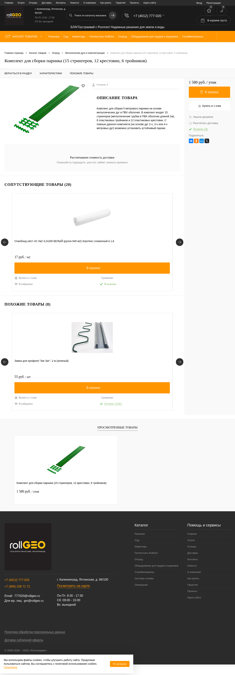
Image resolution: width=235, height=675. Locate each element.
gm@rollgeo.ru (34, 608)
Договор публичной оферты (24, 648)
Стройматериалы (144, 580)
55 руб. (22, 381)
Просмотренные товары (117, 435)
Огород (139, 567)
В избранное (23, 284)
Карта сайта (150, 2)
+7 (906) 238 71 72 (17, 594)
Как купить (105, 2)
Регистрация (213, 2)
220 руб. (130, 381)
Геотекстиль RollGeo (146, 560)
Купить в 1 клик (25, 277)
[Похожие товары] (4, 368)
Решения (140, 541)
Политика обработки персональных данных (35, 639)
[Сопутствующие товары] (4, 244)
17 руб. (22, 257)
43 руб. (76, 257)
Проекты (134, 2)
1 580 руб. (28, 499)
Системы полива (144, 586)
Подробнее (10, 667)
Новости (74, 2)
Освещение (141, 592)
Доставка (47, 2)
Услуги (21, 2)
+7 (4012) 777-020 (17, 587)
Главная (9, 2)
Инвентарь (141, 554)
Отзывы (33, 2)
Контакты (61, 2)
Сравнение (48, 278)
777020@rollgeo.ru (27, 603)
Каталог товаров (24, 36)
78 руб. (76, 381)
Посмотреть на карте (73, 594)
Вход (199, 2)
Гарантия (120, 2)
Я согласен (120, 663)
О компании (89, 2)
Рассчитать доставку (203, 123)
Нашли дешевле (201, 116)
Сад (137, 548)
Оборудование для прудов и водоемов (156, 573)
